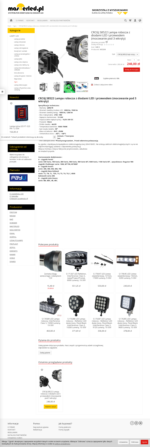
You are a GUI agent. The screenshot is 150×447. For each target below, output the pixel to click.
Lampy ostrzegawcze (21, 48)
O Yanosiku (14, 196)
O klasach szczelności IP (19, 198)
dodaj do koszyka (131, 69)
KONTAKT (30, 20)
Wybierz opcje (50, 406)
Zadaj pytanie (45, 353)
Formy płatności (65, 427)
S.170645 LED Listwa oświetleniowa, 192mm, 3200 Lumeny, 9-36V (128, 276)
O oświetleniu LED (17, 194)
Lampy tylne (18, 59)
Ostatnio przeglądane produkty (55, 362)
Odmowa (134, 442)
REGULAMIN (42, 20)
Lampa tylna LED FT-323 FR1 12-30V (20, 127)
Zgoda (144, 442)
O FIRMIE (20, 20)
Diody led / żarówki (20, 51)
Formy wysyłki (64, 430)
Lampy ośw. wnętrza (21, 62)
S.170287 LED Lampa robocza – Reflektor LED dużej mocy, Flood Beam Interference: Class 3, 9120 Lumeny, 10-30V (102, 323)
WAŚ (11, 219)
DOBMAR (13, 223)
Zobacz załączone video (103, 84)
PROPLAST (14, 244)
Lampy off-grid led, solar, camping (22, 89)
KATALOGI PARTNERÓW (60, 20)
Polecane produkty (48, 244)
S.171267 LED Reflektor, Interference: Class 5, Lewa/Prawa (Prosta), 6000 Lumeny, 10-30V (76, 277)
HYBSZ (12, 258)
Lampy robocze (19, 45)
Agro (15, 82)
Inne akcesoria (19, 73)
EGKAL (12, 233)
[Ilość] (134, 60)
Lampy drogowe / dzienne (23, 76)
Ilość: (129, 60)
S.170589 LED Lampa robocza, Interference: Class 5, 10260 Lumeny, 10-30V (51, 322)
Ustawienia (123, 442)
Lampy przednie (19, 39)
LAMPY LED (14, 36)
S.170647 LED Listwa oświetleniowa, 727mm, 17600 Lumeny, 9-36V (102, 276)
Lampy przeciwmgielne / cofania (22, 55)
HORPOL (13, 237)
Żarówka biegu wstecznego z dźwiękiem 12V (50, 276)
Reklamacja (37, 430)
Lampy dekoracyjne (20, 85)
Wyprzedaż (18, 79)
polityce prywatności (62, 444)
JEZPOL (12, 247)
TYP (113, 54)
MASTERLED (14, 226)
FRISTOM (13, 212)
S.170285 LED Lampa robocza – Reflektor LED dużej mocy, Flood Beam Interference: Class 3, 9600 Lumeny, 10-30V (127, 323)
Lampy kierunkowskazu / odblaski (22, 69)
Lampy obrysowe (20, 42)
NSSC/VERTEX (15, 230)
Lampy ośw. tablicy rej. (21, 65)
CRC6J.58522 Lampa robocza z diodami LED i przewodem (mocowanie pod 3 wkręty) (50, 394)
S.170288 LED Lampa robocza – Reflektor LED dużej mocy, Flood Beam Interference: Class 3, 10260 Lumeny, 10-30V (76, 323)
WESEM (103, 49)
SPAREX (13, 261)
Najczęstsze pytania (40, 427)
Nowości (14, 97)
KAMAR (12, 254)
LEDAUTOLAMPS (16, 240)
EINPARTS (13, 251)
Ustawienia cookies (15, 438)
